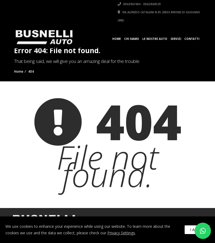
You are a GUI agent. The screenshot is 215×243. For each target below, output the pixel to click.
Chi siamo (131, 39)
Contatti (191, 39)
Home (116, 39)
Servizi (176, 39)
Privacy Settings (121, 232)
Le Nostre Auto (154, 39)
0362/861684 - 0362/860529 (139, 4)
